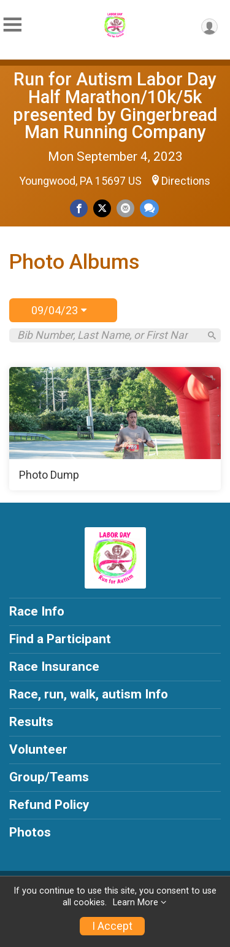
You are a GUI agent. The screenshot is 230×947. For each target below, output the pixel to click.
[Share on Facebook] (79, 208)
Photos (30, 832)
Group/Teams (49, 777)
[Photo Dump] (115, 429)
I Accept (112, 926)
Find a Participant (60, 639)
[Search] (212, 335)
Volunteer (38, 749)
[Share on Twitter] (102, 208)
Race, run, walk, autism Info (88, 694)
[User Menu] (209, 26)
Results (31, 721)
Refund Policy (49, 804)
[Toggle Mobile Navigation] (12, 24)
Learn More (135, 902)
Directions (185, 181)
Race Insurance (54, 666)
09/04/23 (58, 310)
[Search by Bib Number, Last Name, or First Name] (108, 335)
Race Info (36, 611)
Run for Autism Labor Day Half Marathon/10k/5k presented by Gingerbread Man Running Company (115, 105)
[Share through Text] (149, 208)
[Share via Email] (125, 208)
